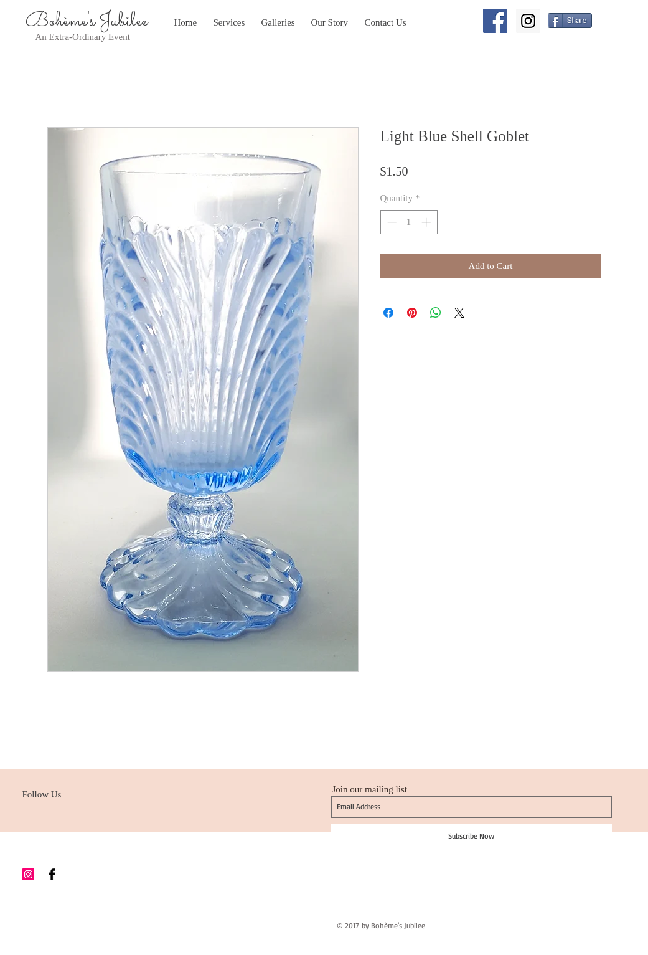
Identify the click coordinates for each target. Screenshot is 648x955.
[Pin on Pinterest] (412, 312)
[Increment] (427, 222)
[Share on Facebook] (388, 312)
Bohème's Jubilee (87, 21)
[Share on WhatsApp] (435, 312)
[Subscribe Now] (471, 836)
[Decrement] (390, 222)
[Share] (570, 20)
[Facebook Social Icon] (495, 21)
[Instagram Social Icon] (528, 21)
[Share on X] (459, 312)
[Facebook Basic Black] (52, 874)
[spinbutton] (408, 222)
